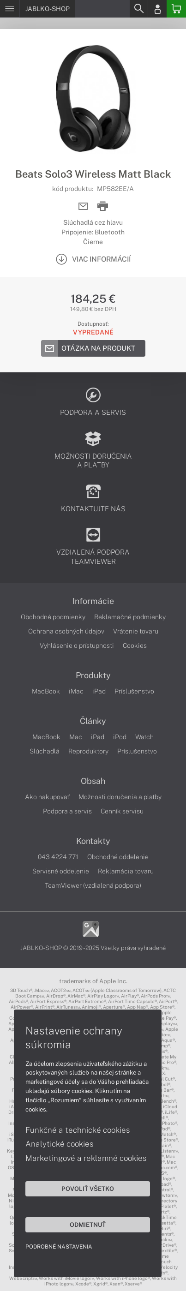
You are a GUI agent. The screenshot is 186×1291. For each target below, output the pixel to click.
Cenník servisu (122, 811)
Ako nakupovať (47, 797)
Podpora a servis (67, 811)
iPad (99, 691)
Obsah (93, 781)
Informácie (93, 601)
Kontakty (93, 841)
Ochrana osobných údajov (66, 631)
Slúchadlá (45, 751)
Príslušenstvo (134, 691)
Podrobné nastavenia (58, 1246)
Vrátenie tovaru (135, 631)
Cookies (135, 645)
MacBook (46, 691)
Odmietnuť (88, 1224)
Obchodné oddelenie (118, 857)
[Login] (157, 9)
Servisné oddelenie (60, 871)
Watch (144, 737)
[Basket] (176, 9)
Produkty (93, 675)
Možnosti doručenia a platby (120, 797)
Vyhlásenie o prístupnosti (77, 645)
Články (93, 721)
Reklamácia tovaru (126, 871)
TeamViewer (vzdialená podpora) (93, 885)
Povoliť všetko (87, 1188)
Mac (75, 737)
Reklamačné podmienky (130, 617)
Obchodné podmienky (53, 617)
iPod (119, 737)
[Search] (138, 9)
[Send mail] (83, 206)
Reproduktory (88, 751)
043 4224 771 (58, 857)
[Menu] (9, 9)
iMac (76, 691)
